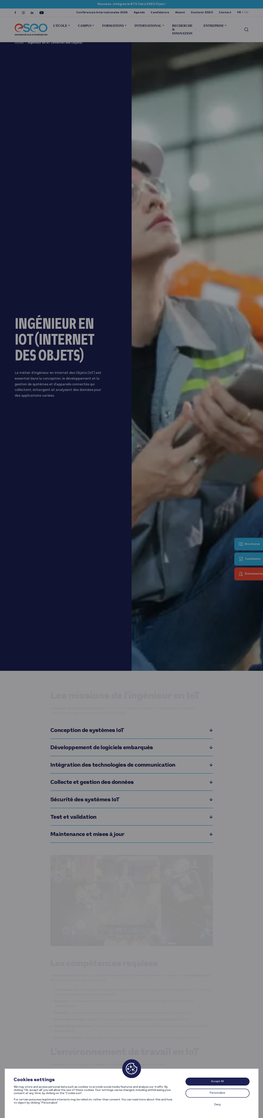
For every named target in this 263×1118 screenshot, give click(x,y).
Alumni (180, 12)
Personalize (217, 1092)
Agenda (139, 12)
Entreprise (214, 25)
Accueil (19, 42)
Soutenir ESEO (202, 12)
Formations (113, 25)
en (246, 12)
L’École (60, 25)
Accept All (217, 1081)
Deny (217, 1104)
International (148, 25)
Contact (225, 12)
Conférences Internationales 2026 (102, 12)
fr (239, 12)
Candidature (160, 12)
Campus (84, 25)
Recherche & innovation (182, 29)
